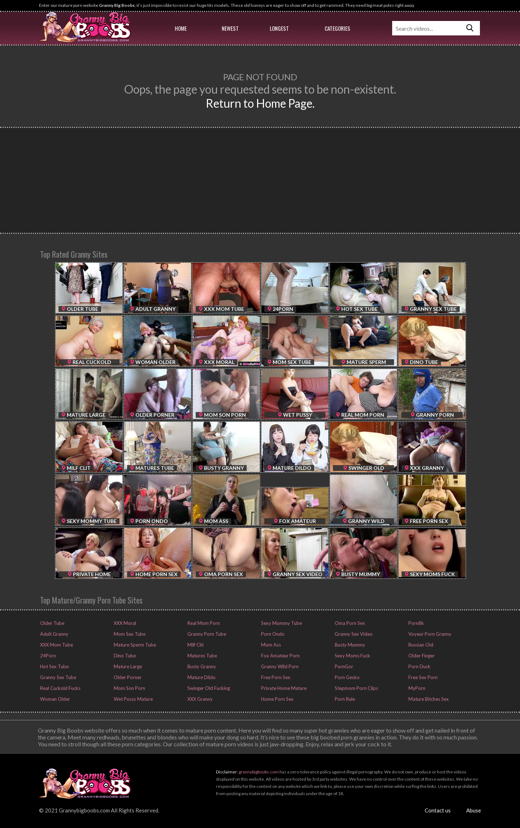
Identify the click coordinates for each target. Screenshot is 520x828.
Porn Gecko (347, 677)
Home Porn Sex (277, 699)
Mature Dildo (201, 677)
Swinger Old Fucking (208, 688)
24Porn (47, 655)
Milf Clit (195, 645)
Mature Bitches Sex (428, 699)
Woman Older (54, 699)
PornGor (343, 666)
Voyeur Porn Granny (429, 634)
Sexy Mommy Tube (281, 623)
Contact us (438, 810)
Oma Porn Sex (349, 623)
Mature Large (127, 666)
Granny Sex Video (353, 634)
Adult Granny (53, 634)
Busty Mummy (349, 645)
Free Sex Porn (422, 677)
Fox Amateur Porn (280, 655)
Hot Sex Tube (54, 666)
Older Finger (421, 655)
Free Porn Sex (275, 677)
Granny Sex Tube (57, 677)
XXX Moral (124, 623)
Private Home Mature (283, 688)
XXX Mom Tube (56, 645)
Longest (279, 28)
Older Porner (127, 677)
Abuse (473, 810)
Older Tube (51, 623)
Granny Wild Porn (279, 666)
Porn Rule (344, 699)
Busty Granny (201, 666)
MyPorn (416, 688)
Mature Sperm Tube (134, 645)
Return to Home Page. (260, 103)
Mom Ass (270, 645)
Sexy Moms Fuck (352, 655)
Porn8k (415, 623)
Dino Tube (124, 655)
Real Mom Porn (203, 623)
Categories (337, 28)
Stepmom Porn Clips (356, 688)
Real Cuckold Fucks (60, 688)
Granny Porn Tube (206, 634)
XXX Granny (199, 699)
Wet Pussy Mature (133, 699)
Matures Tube (201, 655)
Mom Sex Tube (129, 634)
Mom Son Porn (129, 688)
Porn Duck (418, 666)
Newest (230, 28)
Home (181, 28)
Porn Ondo (272, 634)
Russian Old (420, 645)
